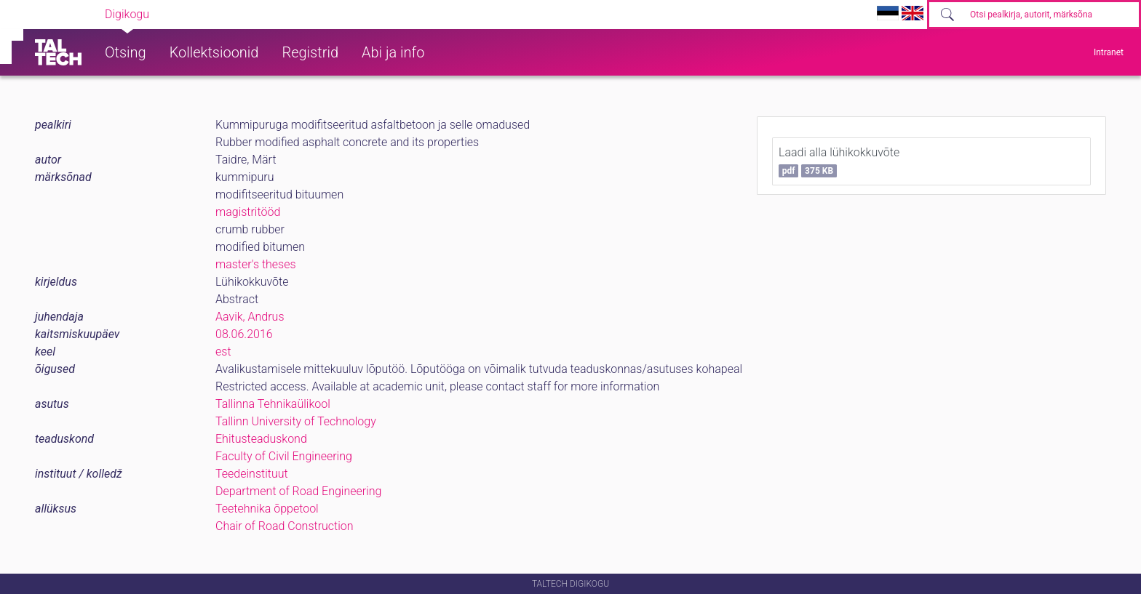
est (223, 351)
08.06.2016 (244, 334)
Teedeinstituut (251, 474)
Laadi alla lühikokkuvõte (839, 161)
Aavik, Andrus (250, 317)
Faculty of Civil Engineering (283, 456)
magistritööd (247, 212)
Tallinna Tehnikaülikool (272, 404)
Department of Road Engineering (298, 491)
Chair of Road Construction (284, 526)
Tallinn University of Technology (295, 421)
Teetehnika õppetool (267, 508)
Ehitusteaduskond (261, 439)
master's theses (255, 264)
